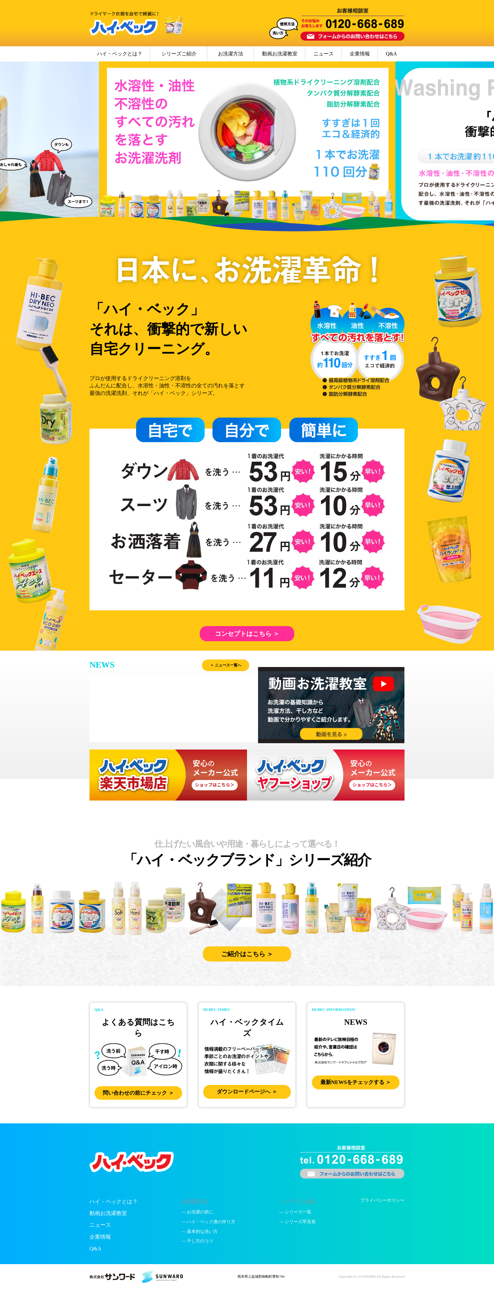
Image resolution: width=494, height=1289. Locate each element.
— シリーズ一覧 (295, 1212)
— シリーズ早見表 (297, 1221)
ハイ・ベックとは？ (119, 53)
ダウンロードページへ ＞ (247, 1092)
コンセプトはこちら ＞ (247, 633)
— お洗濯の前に (197, 1212)
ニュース (323, 53)
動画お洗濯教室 (279, 53)
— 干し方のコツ (197, 1241)
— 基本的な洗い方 (199, 1231)
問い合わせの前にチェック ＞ (138, 1093)
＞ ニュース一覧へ (225, 665)
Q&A (391, 53)
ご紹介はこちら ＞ (247, 953)
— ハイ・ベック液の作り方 (208, 1221)
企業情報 (360, 53)
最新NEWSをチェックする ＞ (355, 1082)
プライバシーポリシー (382, 1200)
